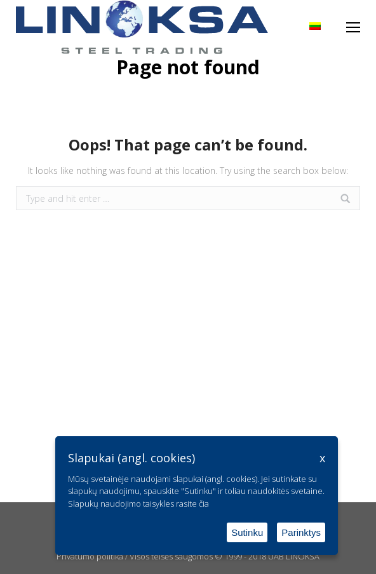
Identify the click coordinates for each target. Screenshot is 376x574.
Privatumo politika (90, 556)
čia (204, 503)
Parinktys (301, 532)
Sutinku (247, 532)
